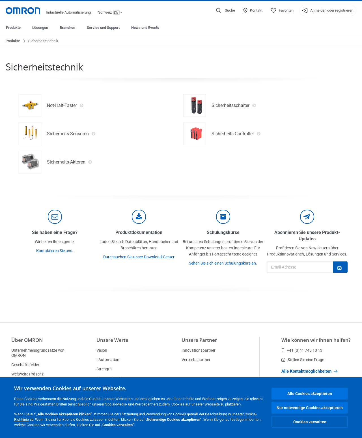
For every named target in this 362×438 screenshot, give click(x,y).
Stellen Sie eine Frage (302, 359)
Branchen (67, 27)
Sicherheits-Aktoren (69, 162)
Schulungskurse (223, 232)
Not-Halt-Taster (65, 105)
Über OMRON (27, 340)
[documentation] (139, 217)
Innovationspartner (199, 350)
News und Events (145, 27)
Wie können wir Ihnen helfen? (316, 340)
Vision (101, 350)
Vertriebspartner (196, 359)
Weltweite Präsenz (27, 374)
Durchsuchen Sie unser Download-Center (138, 257)
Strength (104, 369)
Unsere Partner (199, 340)
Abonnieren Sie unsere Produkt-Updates (307, 235)
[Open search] (225, 10)
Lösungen (40, 27)
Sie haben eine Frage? (54, 232)
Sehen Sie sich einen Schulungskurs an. (223, 263)
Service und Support (103, 27)
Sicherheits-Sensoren (71, 134)
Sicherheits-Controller (236, 134)
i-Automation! (108, 359)
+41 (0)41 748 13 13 (301, 350)
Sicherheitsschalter (234, 105)
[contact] (55, 217)
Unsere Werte (112, 340)
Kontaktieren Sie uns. (54, 250)
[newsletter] (307, 217)
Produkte (13, 27)
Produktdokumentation (138, 232)
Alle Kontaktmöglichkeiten (309, 371)
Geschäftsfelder (25, 364)
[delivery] (223, 217)
